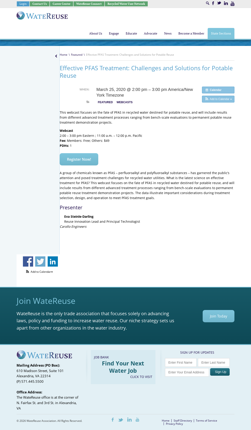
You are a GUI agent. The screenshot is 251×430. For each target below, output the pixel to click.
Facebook (213, 3)
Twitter (219, 2)
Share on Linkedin (53, 261)
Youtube (232, 3)
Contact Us (39, 3)
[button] (218, 99)
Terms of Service (206, 420)
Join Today (218, 316)
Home (63, 55)
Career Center (61, 3)
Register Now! (79, 159)
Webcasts (125, 102)
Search (207, 3)
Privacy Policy (174, 424)
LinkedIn (226, 3)
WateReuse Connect (89, 3)
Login (23, 3)
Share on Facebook (28, 261)
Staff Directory (183, 420)
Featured (76, 55)
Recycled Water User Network (126, 3)
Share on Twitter (40, 261)
